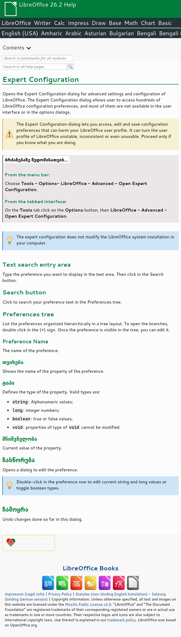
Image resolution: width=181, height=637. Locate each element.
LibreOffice (16, 23)
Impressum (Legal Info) (25, 594)
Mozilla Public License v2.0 (88, 604)
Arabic (73, 33)
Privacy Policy (60, 594)
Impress (78, 23)
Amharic (51, 33)
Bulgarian (121, 33)
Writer (42, 23)
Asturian (95, 33)
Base (115, 23)
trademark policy (121, 619)
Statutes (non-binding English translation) (111, 594)
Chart (147, 23)
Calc (59, 23)
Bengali (146, 33)
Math (131, 23)
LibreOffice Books (90, 568)
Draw (98, 23)
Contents (13, 47)
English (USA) (19, 33)
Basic (165, 23)
